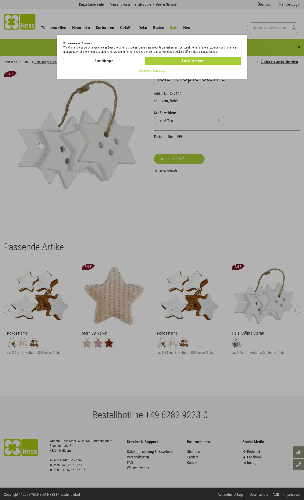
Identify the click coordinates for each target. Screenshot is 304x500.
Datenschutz (145, 70)
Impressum (159, 70)
